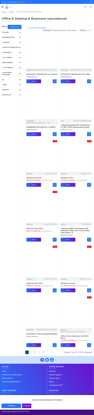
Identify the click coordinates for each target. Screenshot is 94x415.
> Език (4, 85)
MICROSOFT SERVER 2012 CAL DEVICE (41, 74)
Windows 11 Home (68, 283)
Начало (3, 12)
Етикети (5, 90)
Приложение (7, 62)
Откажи (26, 406)
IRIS (62, 121)
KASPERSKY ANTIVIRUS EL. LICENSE (40, 127)
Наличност (6, 95)
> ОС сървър (7, 57)
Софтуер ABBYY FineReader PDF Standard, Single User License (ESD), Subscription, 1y (75, 231)
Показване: (83, 30)
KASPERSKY (30, 121)
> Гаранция (6, 52)
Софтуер (11, 12)
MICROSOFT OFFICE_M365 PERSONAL (41, 334)
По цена (5, 32)
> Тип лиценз (7, 67)
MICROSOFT (30, 70)
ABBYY (63, 224)
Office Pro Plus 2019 (34, 283)
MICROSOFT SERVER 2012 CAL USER (75, 74)
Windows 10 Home (33, 178)
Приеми (11, 406)
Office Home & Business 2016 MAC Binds (75, 337)
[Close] (92, 397)
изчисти (15, 27)
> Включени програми (7, 74)
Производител (8, 37)
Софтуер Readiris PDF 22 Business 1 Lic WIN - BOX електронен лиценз (75, 126)
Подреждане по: (48, 30)
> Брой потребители (10, 47)
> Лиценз (5, 42)
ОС (3, 80)
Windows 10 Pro (67, 178)
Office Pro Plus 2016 (34, 228)
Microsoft (30, 173)
